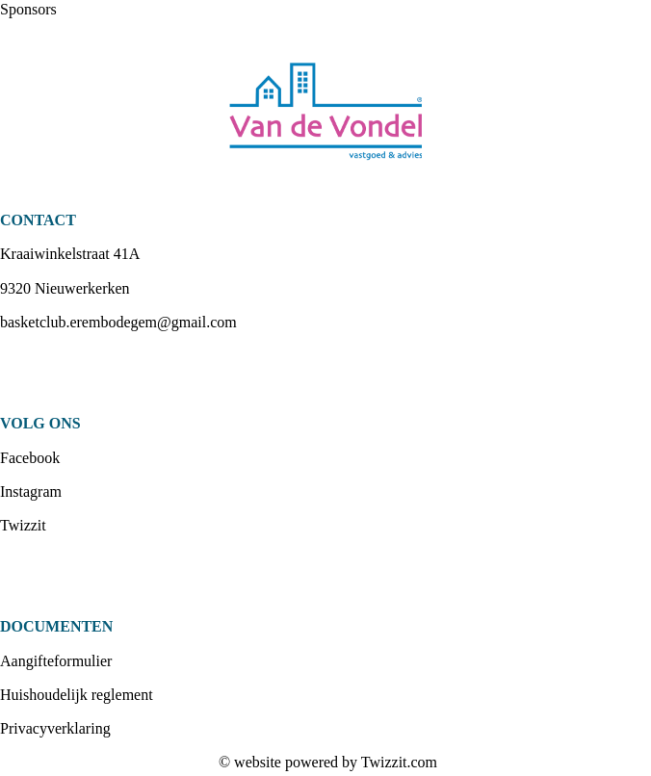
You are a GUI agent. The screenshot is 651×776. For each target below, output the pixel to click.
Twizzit (23, 525)
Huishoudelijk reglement (76, 694)
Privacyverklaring (55, 728)
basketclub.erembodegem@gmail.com (118, 322)
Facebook (30, 458)
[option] (325, 114)
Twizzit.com (399, 762)
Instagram (31, 491)
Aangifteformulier (56, 661)
